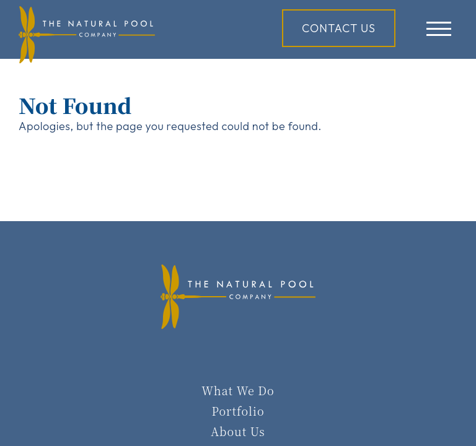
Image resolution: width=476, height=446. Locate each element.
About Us (238, 431)
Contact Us (339, 28)
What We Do (237, 390)
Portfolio (237, 411)
